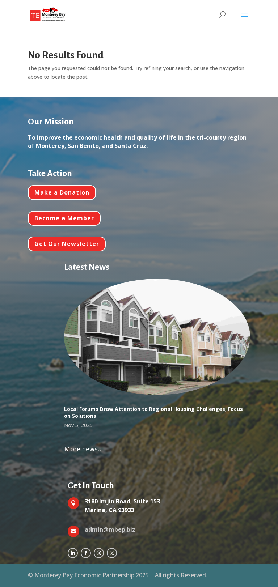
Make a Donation (61, 192)
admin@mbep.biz (110, 529)
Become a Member (64, 218)
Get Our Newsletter (66, 244)
